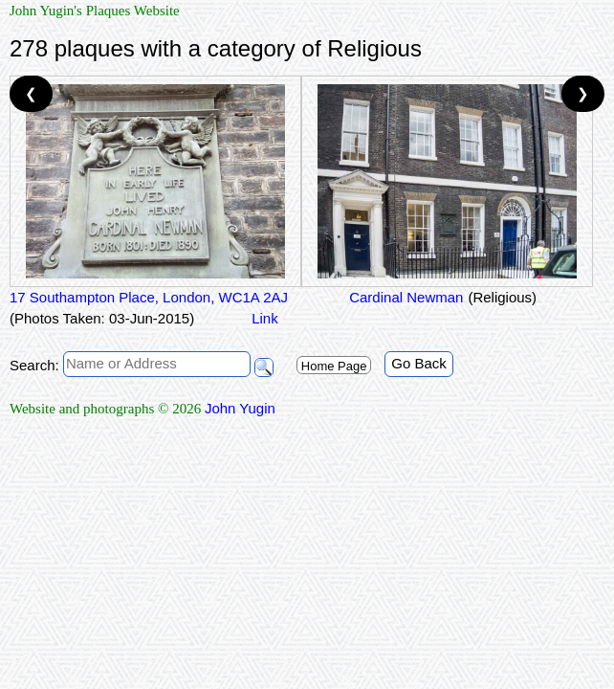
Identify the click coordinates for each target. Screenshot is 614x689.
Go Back (419, 363)
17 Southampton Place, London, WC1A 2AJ (149, 297)
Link (265, 318)
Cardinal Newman (404, 297)
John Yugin (240, 408)
